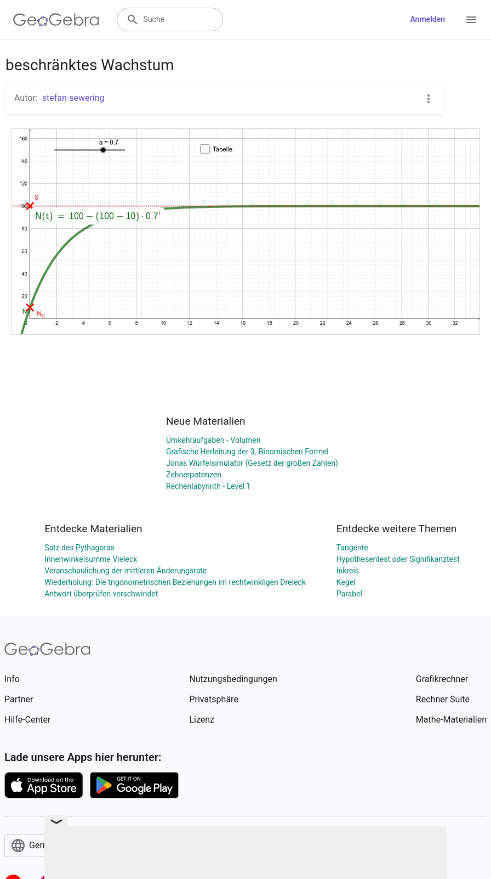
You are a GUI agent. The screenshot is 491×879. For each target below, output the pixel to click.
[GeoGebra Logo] (56, 19)
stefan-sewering (73, 98)
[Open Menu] (471, 19)
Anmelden (427, 19)
